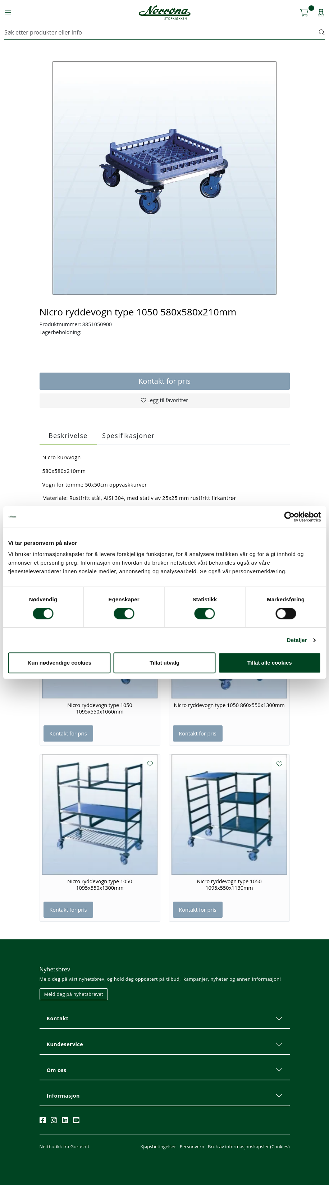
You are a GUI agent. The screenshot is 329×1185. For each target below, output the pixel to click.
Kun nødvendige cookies (60, 663)
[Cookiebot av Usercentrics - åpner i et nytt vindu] (289, 516)
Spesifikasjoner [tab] (128, 435)
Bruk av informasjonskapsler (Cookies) (248, 1146)
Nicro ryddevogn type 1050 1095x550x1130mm (229, 884)
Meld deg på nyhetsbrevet (74, 994)
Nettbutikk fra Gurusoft (65, 1146)
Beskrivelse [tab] (68, 435)
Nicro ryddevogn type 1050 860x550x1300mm (229, 705)
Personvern (192, 1146)
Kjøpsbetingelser (158, 1146)
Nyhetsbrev (55, 969)
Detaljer (297, 640)
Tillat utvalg (164, 663)
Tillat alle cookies (269, 663)
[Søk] (161, 32)
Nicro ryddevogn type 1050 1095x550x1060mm (99, 708)
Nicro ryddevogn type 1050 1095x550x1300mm (99, 884)
